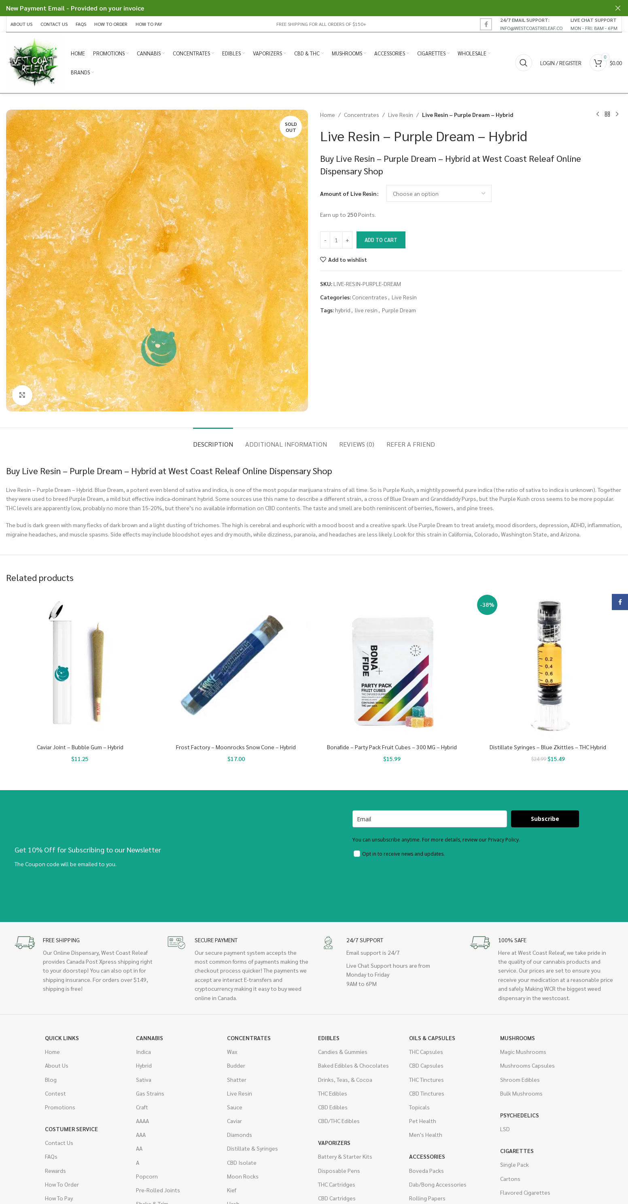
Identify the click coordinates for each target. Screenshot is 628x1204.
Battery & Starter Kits (345, 1156)
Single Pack (514, 1164)
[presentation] (413, 884)
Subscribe (545, 818)
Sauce (234, 1107)
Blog (51, 1079)
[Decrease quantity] (325, 239)
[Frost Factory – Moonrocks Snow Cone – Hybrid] (236, 666)
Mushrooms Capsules (527, 1065)
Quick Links (62, 1037)
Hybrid (144, 1065)
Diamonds (239, 1134)
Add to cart (381, 239)
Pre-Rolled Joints (158, 1189)
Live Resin (400, 114)
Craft (142, 1107)
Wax (232, 1051)
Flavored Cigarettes (525, 1192)
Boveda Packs (426, 1170)
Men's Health (425, 1134)
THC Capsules (426, 1051)
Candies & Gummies (342, 1051)
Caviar (234, 1120)
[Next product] (617, 114)
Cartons (510, 1178)
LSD (505, 1128)
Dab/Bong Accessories (438, 1184)
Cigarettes (517, 1150)
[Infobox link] (531, 24)
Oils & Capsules (432, 1037)
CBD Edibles (333, 1107)
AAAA (142, 1120)
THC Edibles (332, 1093)
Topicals (419, 1107)
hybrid (342, 310)
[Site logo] (34, 62)
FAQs (51, 1156)
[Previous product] (598, 114)
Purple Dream (399, 310)
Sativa (143, 1079)
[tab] (213, 440)
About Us (56, 1065)
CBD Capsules (426, 1065)
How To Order (62, 1184)
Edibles (328, 1037)
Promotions (60, 1107)
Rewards (55, 1170)
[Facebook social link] (486, 24)
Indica (143, 1051)
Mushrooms (517, 1037)
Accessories (427, 1156)
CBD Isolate (242, 1162)
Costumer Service (71, 1128)
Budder (236, 1065)
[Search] (523, 63)
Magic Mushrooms (523, 1051)
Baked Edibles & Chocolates (353, 1065)
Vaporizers (334, 1142)
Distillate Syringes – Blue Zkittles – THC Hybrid (548, 746)
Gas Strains (150, 1093)
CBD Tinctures (426, 1093)
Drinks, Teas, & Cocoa (345, 1079)
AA (139, 1148)
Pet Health (422, 1120)
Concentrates (361, 114)
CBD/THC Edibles (339, 1120)
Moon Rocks (243, 1176)
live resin (366, 310)
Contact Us (59, 1142)
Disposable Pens (339, 1170)
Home (327, 114)
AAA (141, 1134)
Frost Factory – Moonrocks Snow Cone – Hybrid (236, 746)
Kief (231, 1189)
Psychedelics (519, 1115)
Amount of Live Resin (348, 193)
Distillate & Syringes (252, 1148)
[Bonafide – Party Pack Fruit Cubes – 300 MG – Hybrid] (392, 666)
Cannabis (149, 1037)
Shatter (236, 1079)
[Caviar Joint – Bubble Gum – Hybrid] (80, 666)
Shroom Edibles (520, 1079)
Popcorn (147, 1176)
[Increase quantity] (347, 239)
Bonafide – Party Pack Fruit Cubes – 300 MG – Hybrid (392, 746)
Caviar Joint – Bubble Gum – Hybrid (80, 746)
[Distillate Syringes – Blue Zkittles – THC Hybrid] (548, 666)
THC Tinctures (426, 1079)
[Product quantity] (336, 239)
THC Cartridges (336, 1184)
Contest (55, 1093)
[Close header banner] (618, 8)
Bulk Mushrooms (521, 1093)
